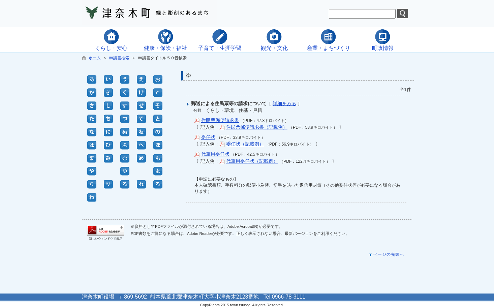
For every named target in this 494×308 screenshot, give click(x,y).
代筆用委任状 (215, 154)
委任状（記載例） (245, 144)
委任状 (208, 137)
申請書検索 (119, 58)
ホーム (95, 58)
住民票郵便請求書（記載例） (256, 127)
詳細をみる (284, 103)
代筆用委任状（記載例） (252, 161)
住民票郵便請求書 (220, 120)
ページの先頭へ (388, 254)
